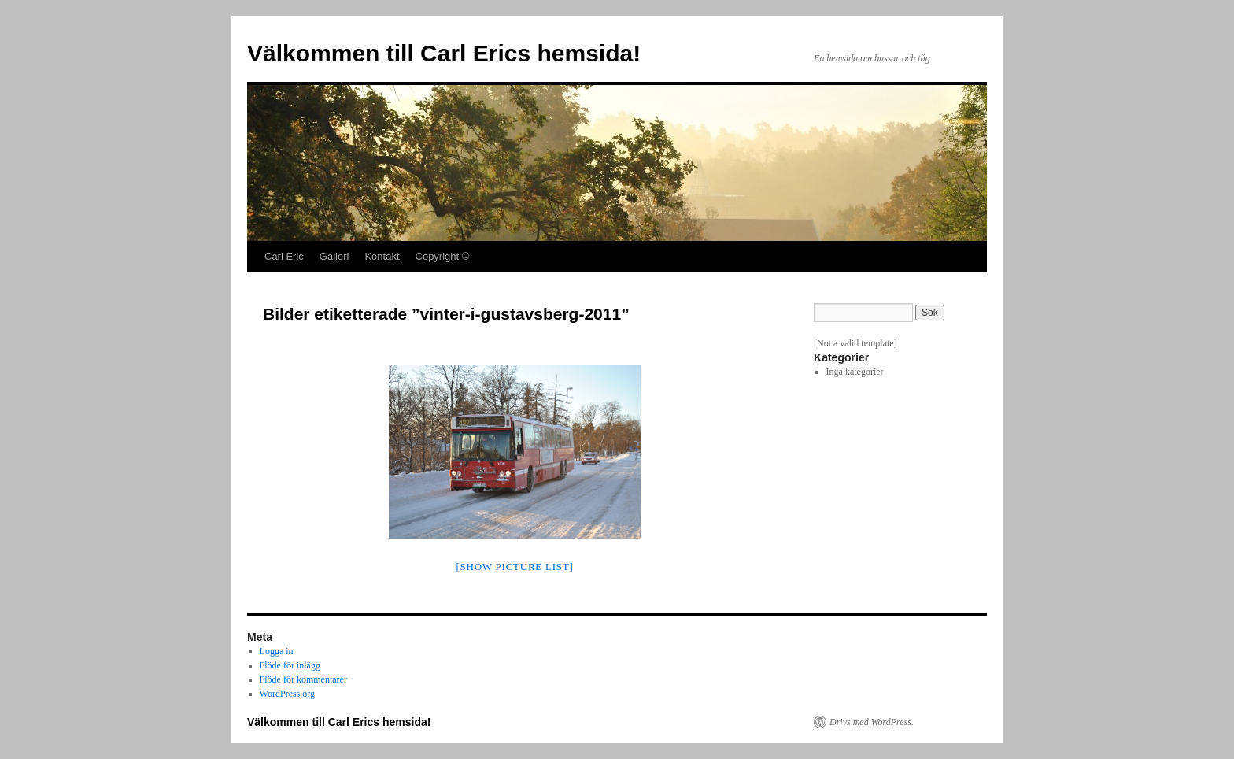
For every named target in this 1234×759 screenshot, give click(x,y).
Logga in (277, 651)
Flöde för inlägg (290, 665)
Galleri (334, 256)
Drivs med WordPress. (871, 722)
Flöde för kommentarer (303, 679)
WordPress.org (287, 693)
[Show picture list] (514, 566)
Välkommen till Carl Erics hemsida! (444, 53)
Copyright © (443, 256)
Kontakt (381, 256)
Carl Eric (284, 256)
